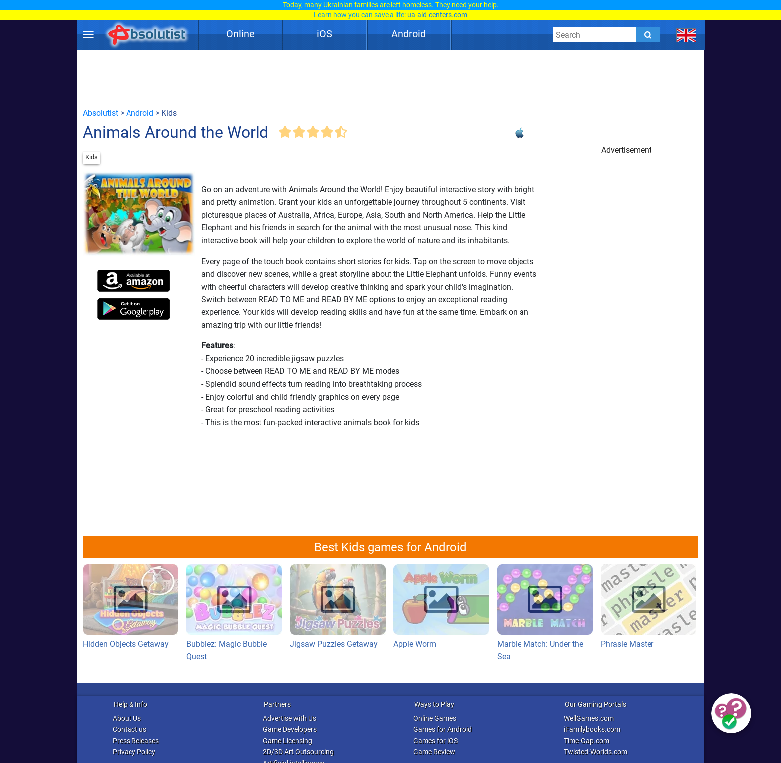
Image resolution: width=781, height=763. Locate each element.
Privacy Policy (134, 752)
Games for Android (442, 729)
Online (240, 34)
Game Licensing (287, 741)
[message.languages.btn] (686, 35)
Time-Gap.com (586, 741)
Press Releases (136, 741)
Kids (91, 157)
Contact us (129, 729)
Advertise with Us (289, 718)
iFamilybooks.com (592, 729)
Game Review (434, 752)
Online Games (434, 718)
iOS (324, 34)
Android (408, 34)
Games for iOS (435, 741)
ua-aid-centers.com (437, 15)
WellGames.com (589, 718)
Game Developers (290, 729)
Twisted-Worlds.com (595, 752)
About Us (127, 718)
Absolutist (100, 113)
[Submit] (648, 34)
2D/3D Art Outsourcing (298, 752)
